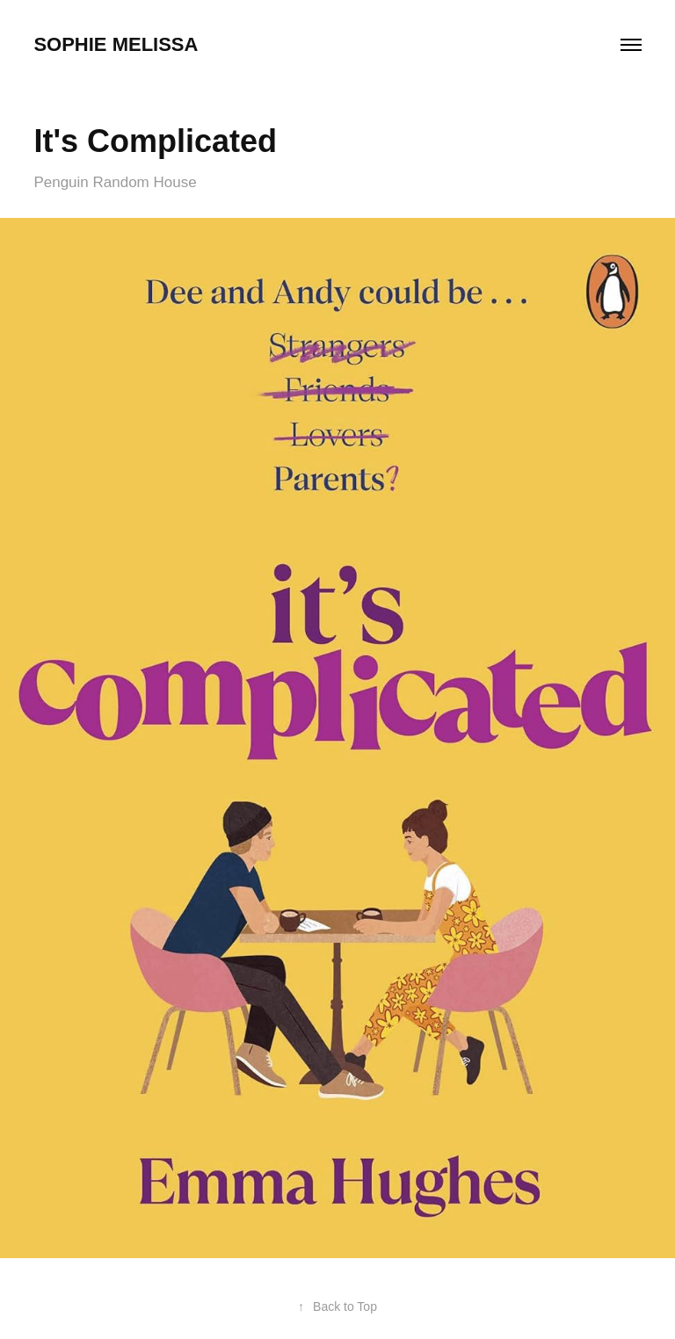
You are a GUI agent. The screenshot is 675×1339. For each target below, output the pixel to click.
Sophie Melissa (115, 44)
